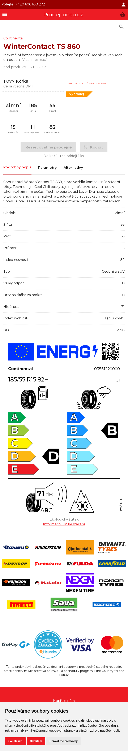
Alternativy (73, 167)
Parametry (47, 167)
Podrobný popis (17, 167)
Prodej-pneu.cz (63, 14)
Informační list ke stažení (64, 524)
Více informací (34, 60)
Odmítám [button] (36, 741)
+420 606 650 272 (30, 4)
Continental (13, 38)
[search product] (121, 26)
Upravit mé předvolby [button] (63, 741)
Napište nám (64, 701)
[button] (122, 14)
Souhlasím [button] (15, 741)
